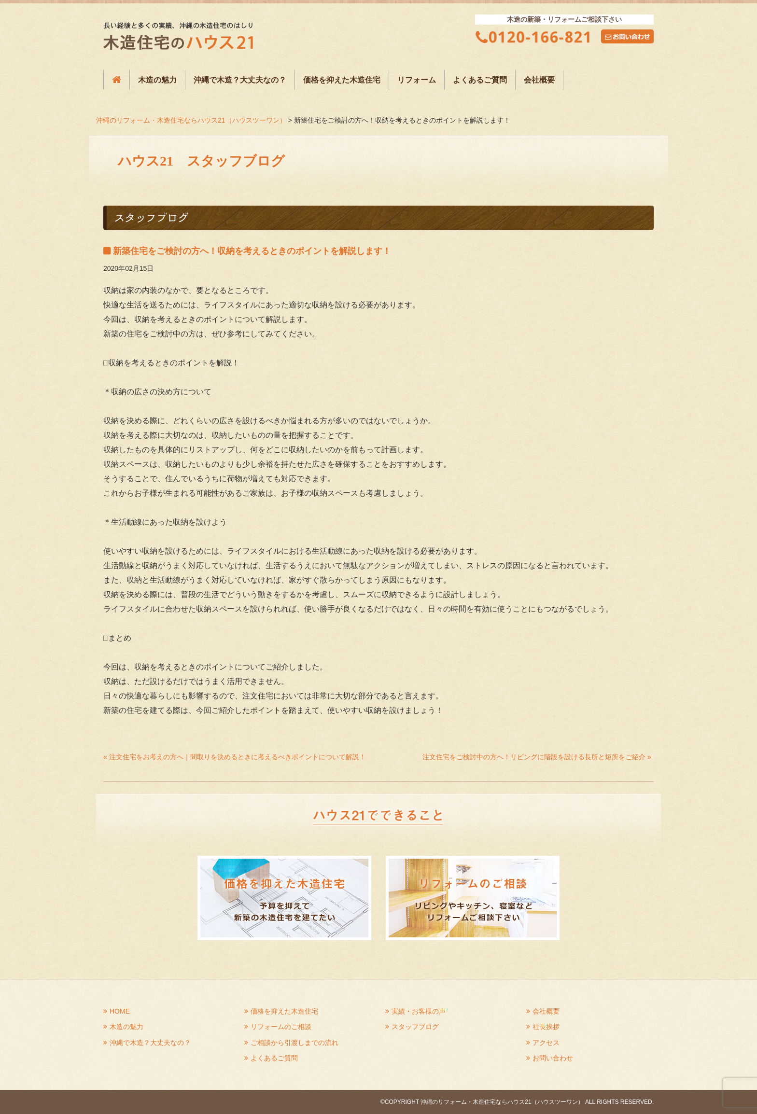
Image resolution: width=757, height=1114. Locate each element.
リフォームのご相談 (281, 1026)
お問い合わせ (553, 1058)
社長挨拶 (546, 1026)
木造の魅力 (157, 80)
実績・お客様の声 (419, 1011)
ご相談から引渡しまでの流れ (294, 1042)
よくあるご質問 (480, 80)
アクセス (546, 1042)
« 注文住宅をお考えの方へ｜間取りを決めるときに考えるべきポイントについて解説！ (234, 757)
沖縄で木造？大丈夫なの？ (240, 80)
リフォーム (416, 80)
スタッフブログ (415, 1026)
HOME (120, 1011)
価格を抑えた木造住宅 (341, 80)
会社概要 (539, 80)
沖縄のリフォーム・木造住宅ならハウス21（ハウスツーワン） (191, 120)
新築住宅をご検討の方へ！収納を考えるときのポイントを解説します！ (252, 251)
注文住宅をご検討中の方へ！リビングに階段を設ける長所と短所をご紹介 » (536, 757)
